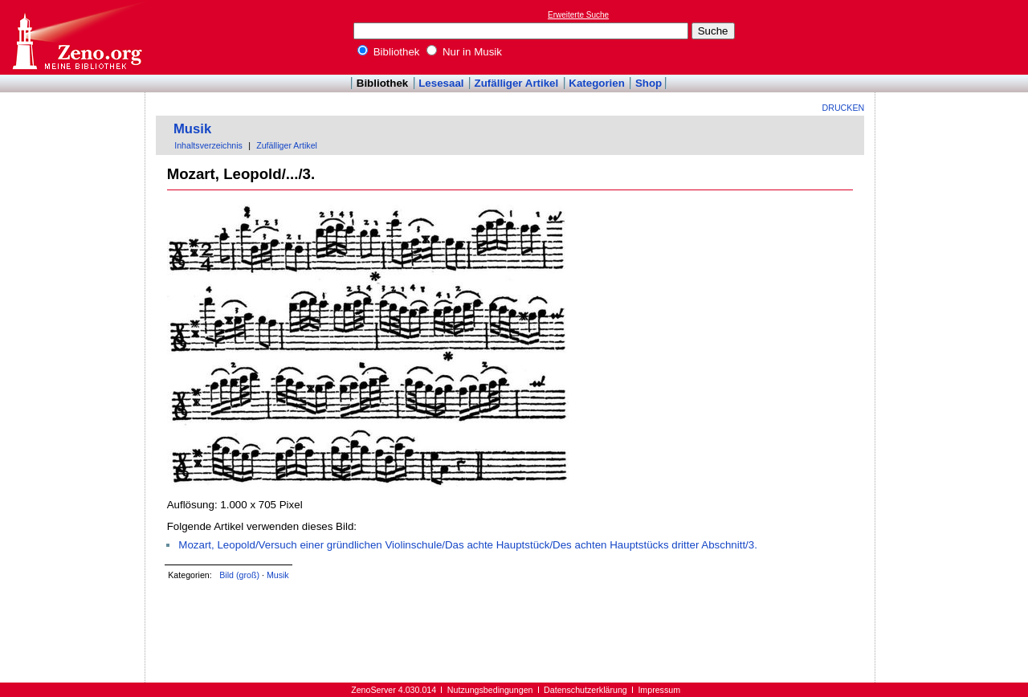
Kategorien (597, 83)
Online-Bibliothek (76, 37)
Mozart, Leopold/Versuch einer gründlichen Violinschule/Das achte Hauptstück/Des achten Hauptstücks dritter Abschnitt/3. (467, 545)
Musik (192, 129)
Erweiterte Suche (578, 14)
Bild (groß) (239, 575)
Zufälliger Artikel (517, 83)
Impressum (659, 690)
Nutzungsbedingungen (490, 690)
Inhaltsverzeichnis (208, 145)
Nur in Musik (464, 52)
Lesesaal (440, 83)
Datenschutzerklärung (585, 690)
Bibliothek (388, 52)
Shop (648, 83)
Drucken (843, 107)
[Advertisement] (954, 37)
